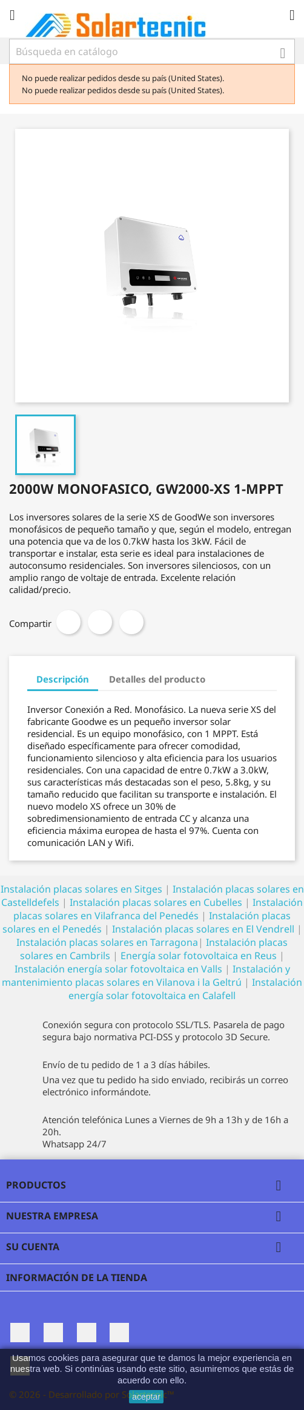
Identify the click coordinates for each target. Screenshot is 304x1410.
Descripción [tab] (62, 679)
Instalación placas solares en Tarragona (107, 942)
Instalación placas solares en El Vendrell (203, 929)
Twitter (53, 1332)
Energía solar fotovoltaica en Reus (199, 955)
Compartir (68, 622)
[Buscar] (152, 51)
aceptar (146, 1397)
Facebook (20, 1332)
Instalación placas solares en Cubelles (157, 902)
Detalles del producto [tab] (157, 679)
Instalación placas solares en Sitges (81, 889)
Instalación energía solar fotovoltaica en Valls (118, 969)
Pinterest (131, 622)
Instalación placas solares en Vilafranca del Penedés (158, 909)
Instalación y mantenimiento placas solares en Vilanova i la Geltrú (146, 975)
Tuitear (100, 622)
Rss (86, 1332)
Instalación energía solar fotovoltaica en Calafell (185, 989)
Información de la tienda (76, 1277)
